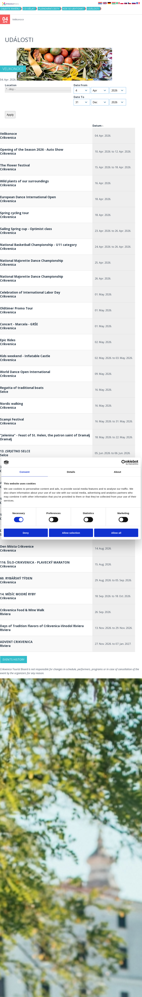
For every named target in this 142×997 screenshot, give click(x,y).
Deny (26, 532)
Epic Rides (8, 342)
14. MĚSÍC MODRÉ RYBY (18, 596)
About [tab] (117, 471)
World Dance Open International (25, 374)
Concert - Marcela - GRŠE (19, 326)
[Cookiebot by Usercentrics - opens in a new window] (123, 462)
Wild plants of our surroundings (24, 183)
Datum (98, 125)
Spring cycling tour (14, 215)
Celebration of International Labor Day (30, 294)
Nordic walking (11, 406)
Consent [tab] (25, 471)
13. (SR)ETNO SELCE (15, 453)
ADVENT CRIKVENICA (16, 644)
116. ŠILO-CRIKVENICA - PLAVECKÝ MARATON (35, 564)
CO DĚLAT (29, 8)
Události (93, 8)
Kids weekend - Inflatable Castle (25, 358)
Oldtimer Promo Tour (16, 310)
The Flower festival (15, 167)
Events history (13, 659)
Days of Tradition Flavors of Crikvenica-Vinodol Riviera (42, 628)
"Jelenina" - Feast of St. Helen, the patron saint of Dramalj (45, 437)
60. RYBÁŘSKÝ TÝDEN (16, 580)
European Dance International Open (28, 199)
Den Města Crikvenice (17, 548)
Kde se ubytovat (73, 8)
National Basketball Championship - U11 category (38, 247)
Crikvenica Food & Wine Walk (22, 612)
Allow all (116, 532)
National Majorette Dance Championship (31, 263)
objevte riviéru (10, 8)
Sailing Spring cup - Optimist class (26, 231)
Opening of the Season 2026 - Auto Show (31, 151)
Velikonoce (18, 19)
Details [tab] (71, 471)
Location (10, 85)
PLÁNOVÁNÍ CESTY (48, 8)
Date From (80, 85)
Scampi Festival (12, 421)
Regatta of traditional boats (22, 390)
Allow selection (71, 532)
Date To (79, 97)
